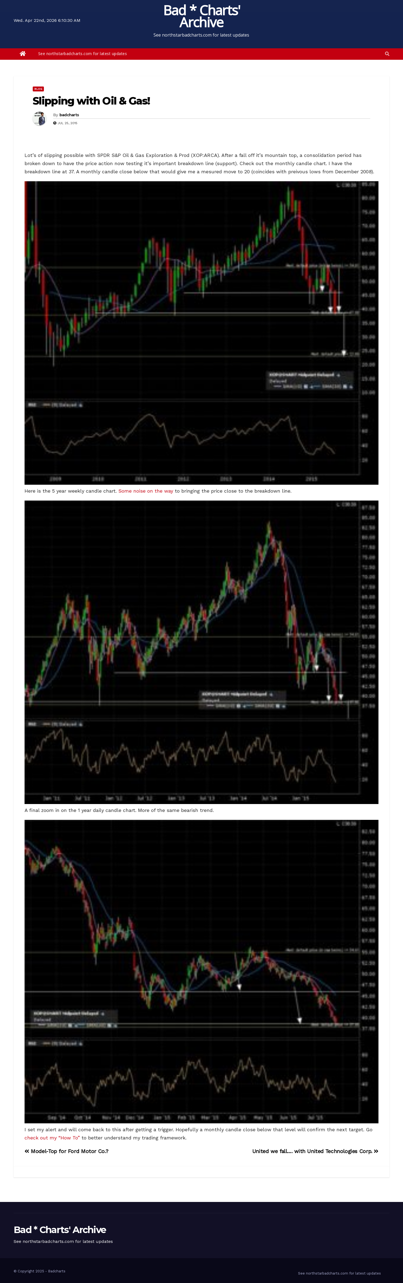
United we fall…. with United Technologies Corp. (315, 1151)
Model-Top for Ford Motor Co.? (67, 1151)
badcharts (69, 114)
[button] (387, 53)
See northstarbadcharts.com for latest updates (82, 53)
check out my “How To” (52, 1138)
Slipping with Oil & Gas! (91, 100)
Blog (38, 88)
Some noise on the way (145, 491)
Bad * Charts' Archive (201, 16)
